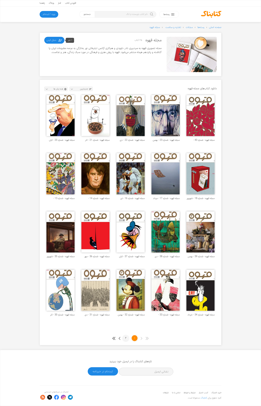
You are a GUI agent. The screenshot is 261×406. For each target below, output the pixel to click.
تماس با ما (176, 392)
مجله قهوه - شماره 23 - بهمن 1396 (166, 140)
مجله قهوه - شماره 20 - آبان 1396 (62, 140)
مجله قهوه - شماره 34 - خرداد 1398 (201, 315)
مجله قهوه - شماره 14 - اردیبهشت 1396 (99, 198)
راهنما (42, 3)
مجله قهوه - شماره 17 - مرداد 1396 (166, 198)
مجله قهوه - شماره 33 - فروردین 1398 (169, 315)
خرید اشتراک (216, 392)
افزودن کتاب (70, 3)
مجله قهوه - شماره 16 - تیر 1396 (132, 198)
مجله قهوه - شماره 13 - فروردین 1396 (64, 198)
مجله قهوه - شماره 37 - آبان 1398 (132, 256)
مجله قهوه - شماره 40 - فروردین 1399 (204, 140)
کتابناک (204, 398)
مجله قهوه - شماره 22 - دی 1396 (132, 140)
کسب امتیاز (203, 392)
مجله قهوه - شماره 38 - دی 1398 (167, 256)
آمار (59, 3)
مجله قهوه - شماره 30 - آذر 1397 (62, 315)
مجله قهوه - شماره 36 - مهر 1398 (97, 256)
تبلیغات (166, 392)
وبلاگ (51, 3)
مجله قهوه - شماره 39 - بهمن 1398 (201, 256)
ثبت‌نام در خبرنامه (103, 371)
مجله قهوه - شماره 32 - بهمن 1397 (131, 315)
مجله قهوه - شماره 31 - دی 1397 (97, 315)
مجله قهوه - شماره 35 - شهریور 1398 (61, 256)
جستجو (87, 14)
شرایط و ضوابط (189, 392)
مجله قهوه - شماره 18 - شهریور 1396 (201, 198)
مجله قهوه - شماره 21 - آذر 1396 (97, 140)
